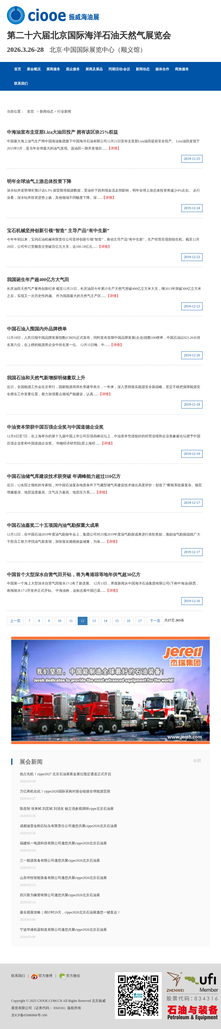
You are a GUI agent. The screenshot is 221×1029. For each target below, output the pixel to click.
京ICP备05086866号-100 (29, 1015)
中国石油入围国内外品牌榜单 (37, 328)
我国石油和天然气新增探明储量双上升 (46, 377)
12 (82, 621)
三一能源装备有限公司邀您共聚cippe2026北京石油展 (60, 860)
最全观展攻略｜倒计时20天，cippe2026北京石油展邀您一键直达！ (70, 912)
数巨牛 (88, 976)
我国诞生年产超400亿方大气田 (38, 279)
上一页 (15, 621)
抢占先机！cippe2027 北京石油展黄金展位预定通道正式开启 (65, 774)
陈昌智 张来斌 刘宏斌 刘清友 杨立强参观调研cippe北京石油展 (67, 809)
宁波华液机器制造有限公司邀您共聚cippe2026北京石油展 (63, 930)
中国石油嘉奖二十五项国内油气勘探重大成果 (53, 525)
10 (59, 621)
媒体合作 (162, 69)
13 (94, 621)
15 (117, 621)
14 (105, 621)
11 (71, 621)
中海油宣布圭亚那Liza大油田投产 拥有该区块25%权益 (62, 132)
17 (140, 621)
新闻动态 (143, 69)
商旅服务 (182, 69)
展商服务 (53, 69)
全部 (197, 760)
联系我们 (21, 84)
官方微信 (69, 976)
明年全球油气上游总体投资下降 (39, 181)
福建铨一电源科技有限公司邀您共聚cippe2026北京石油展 (63, 843)
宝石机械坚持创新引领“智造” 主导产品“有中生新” (58, 230)
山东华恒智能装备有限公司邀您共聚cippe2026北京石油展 (63, 878)
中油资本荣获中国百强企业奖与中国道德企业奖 (55, 427)
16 (128, 621)
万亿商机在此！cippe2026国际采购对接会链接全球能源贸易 (65, 791)
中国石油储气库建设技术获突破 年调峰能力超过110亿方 (64, 476)
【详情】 (114, 148)
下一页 (155, 621)
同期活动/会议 (119, 69)
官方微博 (41, 976)
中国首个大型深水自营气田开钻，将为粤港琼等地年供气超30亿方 (73, 574)
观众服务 (73, 69)
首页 (17, 69)
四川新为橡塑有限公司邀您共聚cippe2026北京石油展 (60, 895)
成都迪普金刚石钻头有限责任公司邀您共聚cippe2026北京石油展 (68, 826)
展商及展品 (94, 69)
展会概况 (34, 69)
